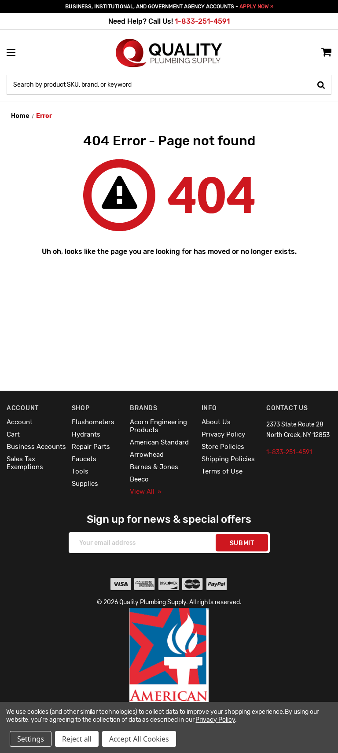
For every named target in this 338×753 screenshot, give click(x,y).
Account (20, 422)
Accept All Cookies (139, 739)
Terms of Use (222, 471)
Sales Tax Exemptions (25, 463)
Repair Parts (91, 447)
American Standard (159, 442)
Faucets (84, 459)
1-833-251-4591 (202, 21)
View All (146, 492)
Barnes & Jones (154, 467)
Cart (13, 434)
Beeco (139, 479)
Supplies (85, 484)
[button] (169, 674)
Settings (30, 739)
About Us (216, 422)
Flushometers (93, 422)
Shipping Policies (228, 459)
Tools (80, 471)
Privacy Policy (223, 434)
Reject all (77, 739)
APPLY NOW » (256, 7)
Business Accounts (36, 447)
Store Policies (223, 447)
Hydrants (86, 434)
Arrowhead (147, 455)
